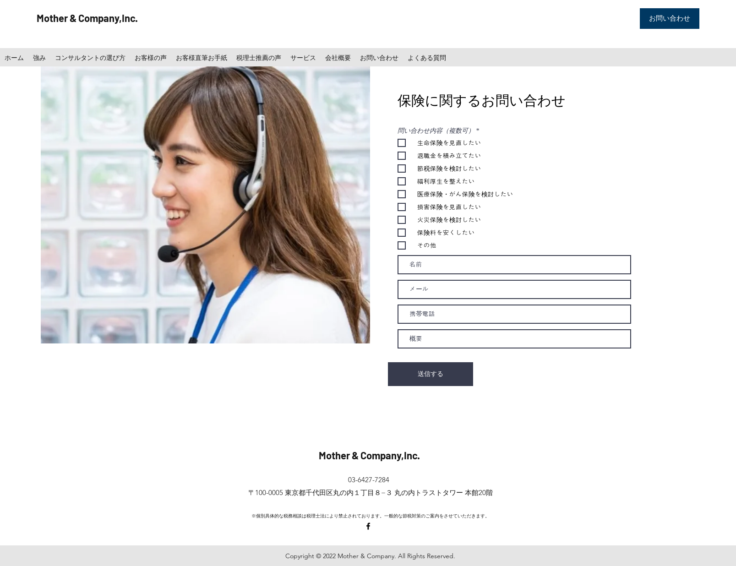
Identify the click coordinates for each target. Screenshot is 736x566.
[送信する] (430, 374)
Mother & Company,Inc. (87, 18)
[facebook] (368, 526)
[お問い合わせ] (669, 18)
